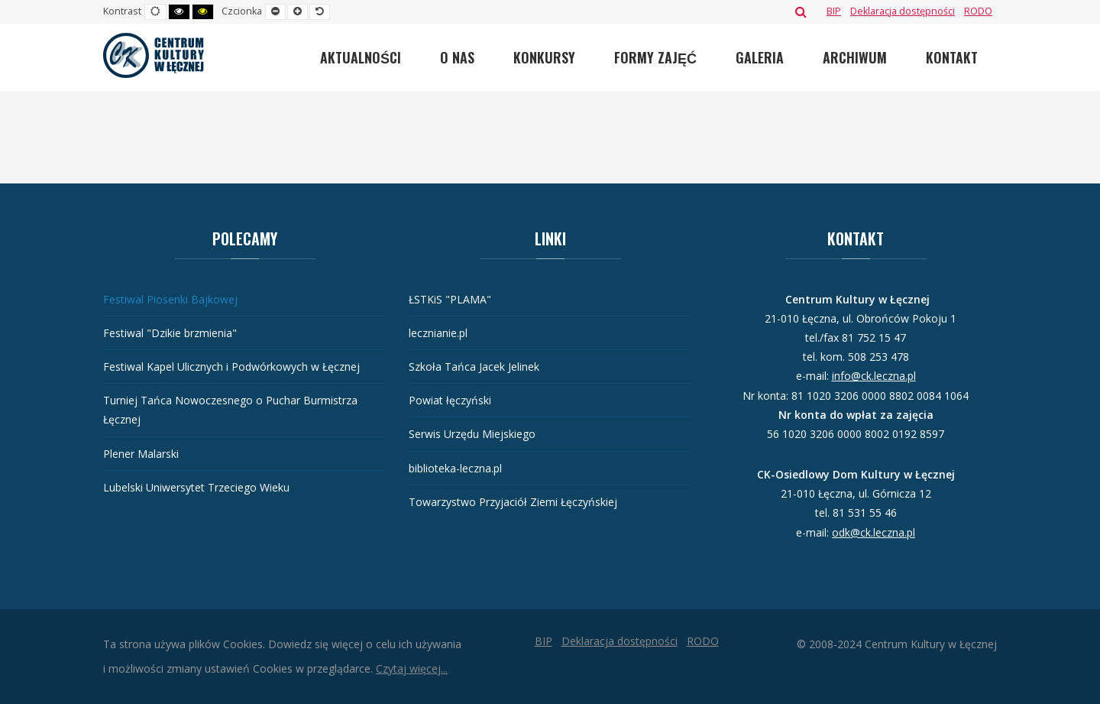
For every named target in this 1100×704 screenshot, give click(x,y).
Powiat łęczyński (450, 400)
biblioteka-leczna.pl (455, 468)
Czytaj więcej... (412, 668)
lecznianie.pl (438, 333)
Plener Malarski (141, 453)
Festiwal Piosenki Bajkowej (170, 299)
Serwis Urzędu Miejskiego (472, 434)
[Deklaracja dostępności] (902, 11)
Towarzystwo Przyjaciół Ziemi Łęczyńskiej (513, 502)
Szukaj (801, 11)
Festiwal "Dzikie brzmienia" (170, 333)
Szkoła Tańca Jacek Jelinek (474, 366)
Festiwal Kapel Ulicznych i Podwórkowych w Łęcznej (231, 366)
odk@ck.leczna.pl (873, 532)
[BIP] (834, 11)
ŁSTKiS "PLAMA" (450, 299)
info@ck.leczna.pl (874, 375)
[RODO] (978, 11)
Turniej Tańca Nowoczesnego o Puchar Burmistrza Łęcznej (230, 410)
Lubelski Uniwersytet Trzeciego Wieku (196, 487)
